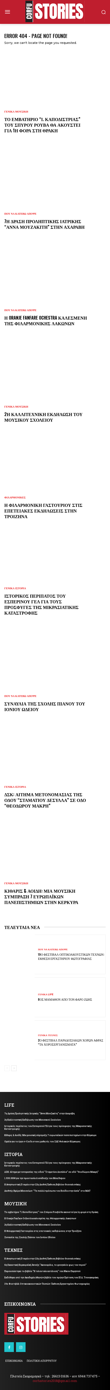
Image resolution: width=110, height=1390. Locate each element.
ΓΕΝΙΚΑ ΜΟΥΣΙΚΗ (16, 111)
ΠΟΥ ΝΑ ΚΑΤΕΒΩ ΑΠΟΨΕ (20, 213)
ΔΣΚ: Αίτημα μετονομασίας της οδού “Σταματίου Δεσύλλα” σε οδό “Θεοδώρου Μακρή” (45, 800)
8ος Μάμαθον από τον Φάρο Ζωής (65, 999)
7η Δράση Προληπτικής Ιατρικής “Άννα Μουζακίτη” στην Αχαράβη (44, 224)
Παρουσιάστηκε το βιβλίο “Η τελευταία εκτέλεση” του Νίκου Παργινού (42, 1271)
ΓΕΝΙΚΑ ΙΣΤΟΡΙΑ (15, 588)
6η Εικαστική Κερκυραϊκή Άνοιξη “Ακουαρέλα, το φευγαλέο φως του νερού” (45, 1265)
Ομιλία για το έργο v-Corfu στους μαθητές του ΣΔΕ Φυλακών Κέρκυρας (42, 1141)
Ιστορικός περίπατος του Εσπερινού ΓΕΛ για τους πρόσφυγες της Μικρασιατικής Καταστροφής (41, 604)
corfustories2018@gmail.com (55, 1381)
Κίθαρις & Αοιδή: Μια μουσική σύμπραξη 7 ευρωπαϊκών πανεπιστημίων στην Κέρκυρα (41, 896)
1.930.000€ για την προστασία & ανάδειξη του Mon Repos (34, 1178)
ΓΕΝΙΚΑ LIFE (45, 994)
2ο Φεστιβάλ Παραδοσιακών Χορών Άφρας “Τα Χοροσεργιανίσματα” (70, 1042)
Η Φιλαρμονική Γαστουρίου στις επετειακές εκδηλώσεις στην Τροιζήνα (43, 510)
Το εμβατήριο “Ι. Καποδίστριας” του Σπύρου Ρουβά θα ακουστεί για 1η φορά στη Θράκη (42, 125)
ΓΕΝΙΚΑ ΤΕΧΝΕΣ (48, 1035)
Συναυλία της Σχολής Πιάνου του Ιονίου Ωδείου (44, 706)
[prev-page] (7, 1068)
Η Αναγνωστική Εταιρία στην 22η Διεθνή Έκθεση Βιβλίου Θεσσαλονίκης (42, 1184)
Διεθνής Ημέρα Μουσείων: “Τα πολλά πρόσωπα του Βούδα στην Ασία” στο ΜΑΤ (47, 1190)
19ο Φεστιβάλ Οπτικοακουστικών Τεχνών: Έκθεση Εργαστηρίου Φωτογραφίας (71, 956)
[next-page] (14, 1068)
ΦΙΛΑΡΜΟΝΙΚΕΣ (15, 497)
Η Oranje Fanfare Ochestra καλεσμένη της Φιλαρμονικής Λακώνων (45, 320)
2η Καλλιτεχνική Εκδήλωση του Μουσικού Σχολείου (43, 417)
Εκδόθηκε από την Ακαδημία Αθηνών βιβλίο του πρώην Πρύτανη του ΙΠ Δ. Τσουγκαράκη (51, 1277)
